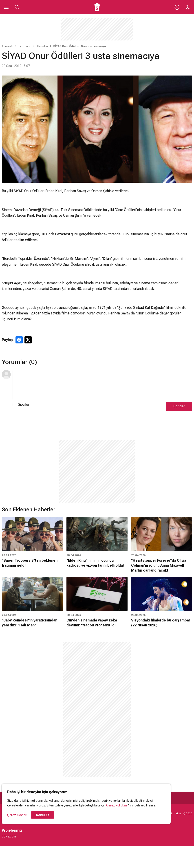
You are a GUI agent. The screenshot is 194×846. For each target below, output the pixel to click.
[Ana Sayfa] (97, 7)
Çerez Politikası (117, 805)
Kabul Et (42, 815)
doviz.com (9, 836)
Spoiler (23, 404)
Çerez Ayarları (17, 815)
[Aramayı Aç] (17, 7)
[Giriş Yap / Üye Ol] (176, 7)
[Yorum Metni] (102, 385)
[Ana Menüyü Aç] (6, 7)
